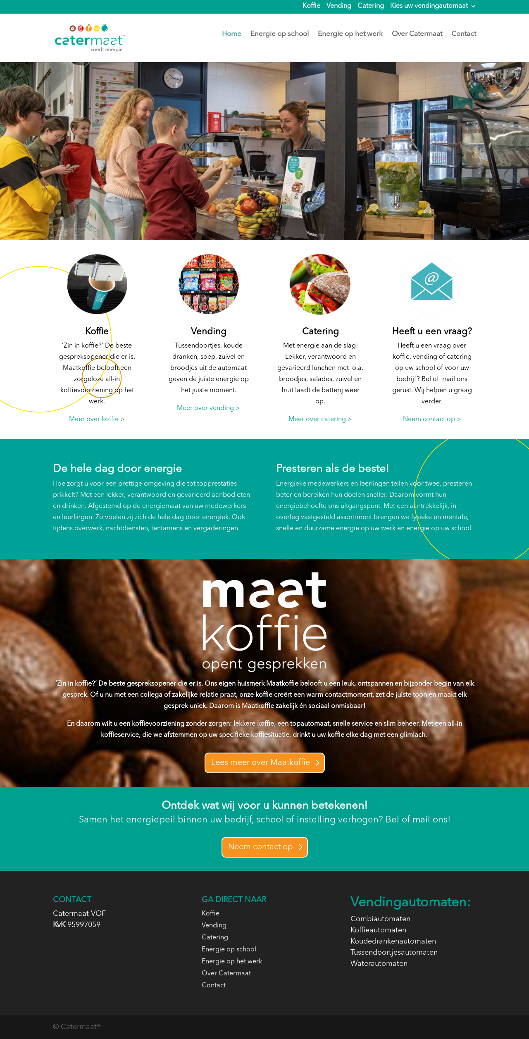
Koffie (311, 7)
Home (231, 34)
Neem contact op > (432, 419)
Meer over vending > (208, 408)
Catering (370, 7)
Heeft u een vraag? (432, 331)
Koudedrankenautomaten (393, 941)
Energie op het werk (350, 34)
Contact (463, 34)
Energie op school (279, 34)
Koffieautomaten (378, 930)
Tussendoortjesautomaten (394, 952)
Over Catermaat (417, 34)
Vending (338, 7)
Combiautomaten (380, 919)
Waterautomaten (378, 964)
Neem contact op (260, 847)
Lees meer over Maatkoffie (260, 763)
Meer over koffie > (97, 419)
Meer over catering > (320, 419)
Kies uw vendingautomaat (429, 7)
